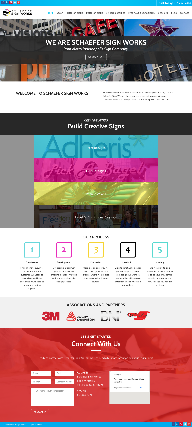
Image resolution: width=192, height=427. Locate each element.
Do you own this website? (123, 388)
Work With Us (95, 57)
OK (141, 388)
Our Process (96, 237)
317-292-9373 (182, 3)
